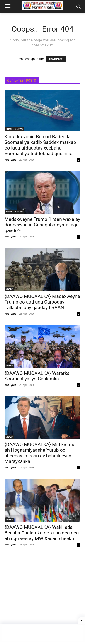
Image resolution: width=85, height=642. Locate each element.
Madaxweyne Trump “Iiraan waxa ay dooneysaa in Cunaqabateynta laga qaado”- (42, 224)
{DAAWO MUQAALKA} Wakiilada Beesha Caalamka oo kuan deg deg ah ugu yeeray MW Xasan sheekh (42, 533)
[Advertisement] (42, 598)
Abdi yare (10, 159)
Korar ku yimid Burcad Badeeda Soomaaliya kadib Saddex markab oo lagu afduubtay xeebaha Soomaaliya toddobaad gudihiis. (40, 145)
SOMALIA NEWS (14, 129)
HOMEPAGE (55, 59)
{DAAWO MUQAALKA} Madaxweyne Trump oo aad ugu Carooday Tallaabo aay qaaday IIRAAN (42, 302)
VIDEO (9, 288)
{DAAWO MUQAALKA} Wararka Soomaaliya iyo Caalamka (37, 376)
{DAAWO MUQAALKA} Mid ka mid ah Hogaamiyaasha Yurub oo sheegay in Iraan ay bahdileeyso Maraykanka (40, 453)
